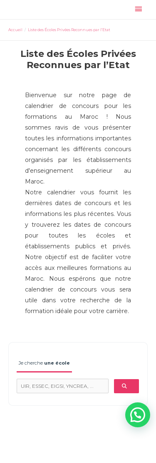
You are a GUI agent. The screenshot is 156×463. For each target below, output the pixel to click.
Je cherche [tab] (44, 363)
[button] (137, 414)
